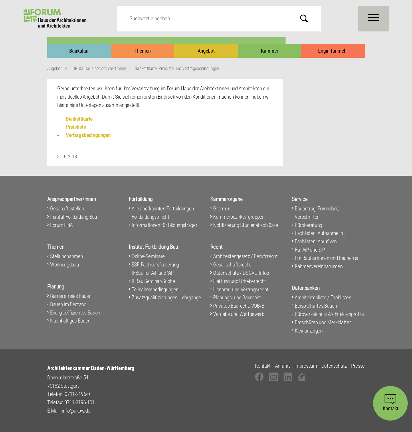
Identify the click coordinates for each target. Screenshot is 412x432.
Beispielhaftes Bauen (316, 305)
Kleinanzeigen (309, 330)
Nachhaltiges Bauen (70, 320)
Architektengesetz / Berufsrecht (245, 256)
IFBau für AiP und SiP (153, 273)
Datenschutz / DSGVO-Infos (241, 273)
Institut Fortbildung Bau (73, 217)
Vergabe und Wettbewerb (238, 314)
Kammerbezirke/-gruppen (239, 217)
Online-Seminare (148, 256)
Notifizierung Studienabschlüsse (245, 225)
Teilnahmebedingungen (155, 289)
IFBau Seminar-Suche (153, 281)
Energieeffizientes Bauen (75, 312)
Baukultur (79, 51)
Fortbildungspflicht (150, 217)
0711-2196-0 (77, 394)
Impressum (305, 366)
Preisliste (76, 127)
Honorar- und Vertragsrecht (240, 289)
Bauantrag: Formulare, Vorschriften (317, 212)
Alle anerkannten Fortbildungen (163, 208)
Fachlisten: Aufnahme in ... (321, 233)
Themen (142, 51)
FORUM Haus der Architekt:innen (98, 68)
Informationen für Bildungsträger (164, 225)
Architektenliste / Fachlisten (323, 297)
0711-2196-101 (79, 402)
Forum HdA (61, 225)
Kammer (269, 51)
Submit (308, 18)
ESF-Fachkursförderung (155, 264)
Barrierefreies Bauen (70, 296)
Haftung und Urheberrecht (239, 281)
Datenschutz (334, 366)
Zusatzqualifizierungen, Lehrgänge (166, 297)
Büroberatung (308, 225)
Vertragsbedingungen (88, 135)
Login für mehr (333, 51)
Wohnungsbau (64, 264)
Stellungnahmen (66, 256)
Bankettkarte (79, 119)
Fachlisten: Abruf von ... (318, 241)
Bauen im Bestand (68, 304)
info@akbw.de (76, 410)
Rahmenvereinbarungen (318, 266)
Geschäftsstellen (67, 208)
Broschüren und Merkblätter (323, 322)
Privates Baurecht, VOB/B (238, 305)
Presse (358, 366)
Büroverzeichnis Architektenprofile (329, 314)
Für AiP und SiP (310, 249)
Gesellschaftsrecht (232, 264)
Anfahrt (282, 366)
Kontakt (263, 366)
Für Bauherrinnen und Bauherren (327, 258)
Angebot (206, 51)
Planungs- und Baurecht (237, 297)
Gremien (221, 208)
